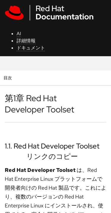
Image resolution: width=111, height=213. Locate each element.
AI (19, 33)
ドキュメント (31, 48)
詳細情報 (26, 41)
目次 (8, 77)
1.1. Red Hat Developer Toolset (52, 146)
